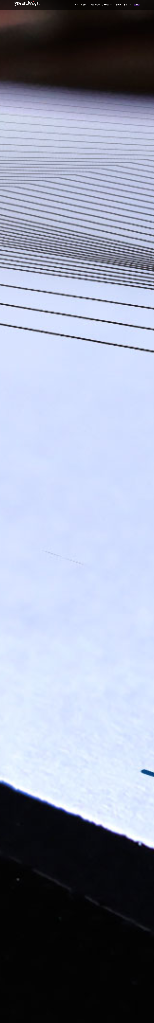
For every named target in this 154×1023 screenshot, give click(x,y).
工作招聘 (117, 5)
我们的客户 (95, 5)
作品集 (84, 5)
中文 (137, 5)
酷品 (125, 5)
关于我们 (107, 5)
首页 (76, 5)
